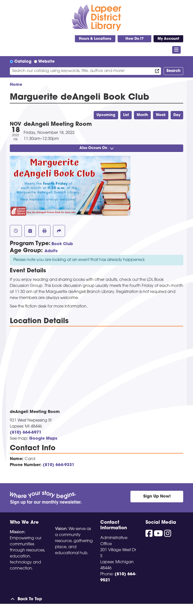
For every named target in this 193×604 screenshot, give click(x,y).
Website (46, 62)
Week (161, 115)
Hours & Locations (95, 39)
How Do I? (134, 39)
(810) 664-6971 (25, 433)
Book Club (62, 244)
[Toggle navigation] (176, 50)
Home (16, 85)
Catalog (22, 62)
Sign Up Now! (157, 497)
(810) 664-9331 (58, 465)
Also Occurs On (96, 148)
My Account (168, 39)
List (126, 115)
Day (176, 115)
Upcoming (105, 115)
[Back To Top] (96, 599)
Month (142, 115)
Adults (51, 251)
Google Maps (43, 439)
